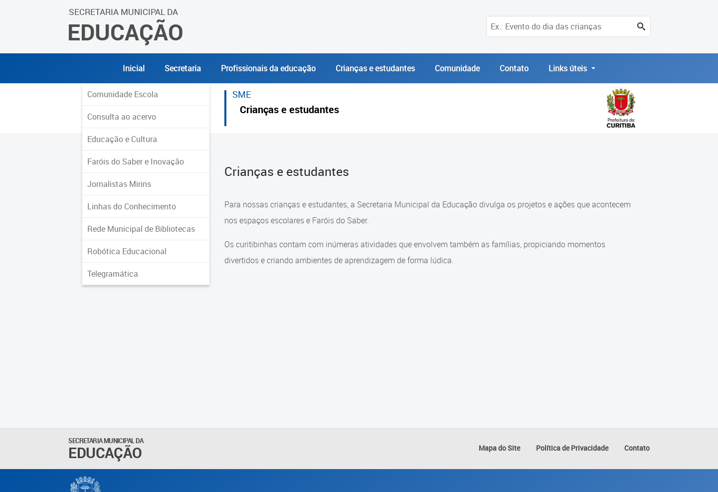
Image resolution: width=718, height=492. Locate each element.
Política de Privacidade (572, 448)
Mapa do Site (499, 448)
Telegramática (112, 273)
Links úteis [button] (568, 68)
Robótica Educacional (127, 251)
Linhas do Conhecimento (131, 206)
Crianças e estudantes (375, 68)
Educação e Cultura (122, 139)
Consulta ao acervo (121, 116)
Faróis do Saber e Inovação (135, 161)
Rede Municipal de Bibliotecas (141, 228)
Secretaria (183, 68)
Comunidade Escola (122, 94)
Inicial (134, 68)
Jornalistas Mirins (119, 183)
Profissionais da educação (268, 68)
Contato (514, 68)
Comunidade (457, 68)
